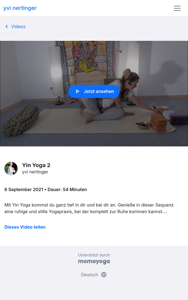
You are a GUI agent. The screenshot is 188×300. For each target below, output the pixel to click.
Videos (14, 26)
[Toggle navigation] (177, 8)
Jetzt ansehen (94, 91)
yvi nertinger (20, 8)
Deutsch (94, 274)
